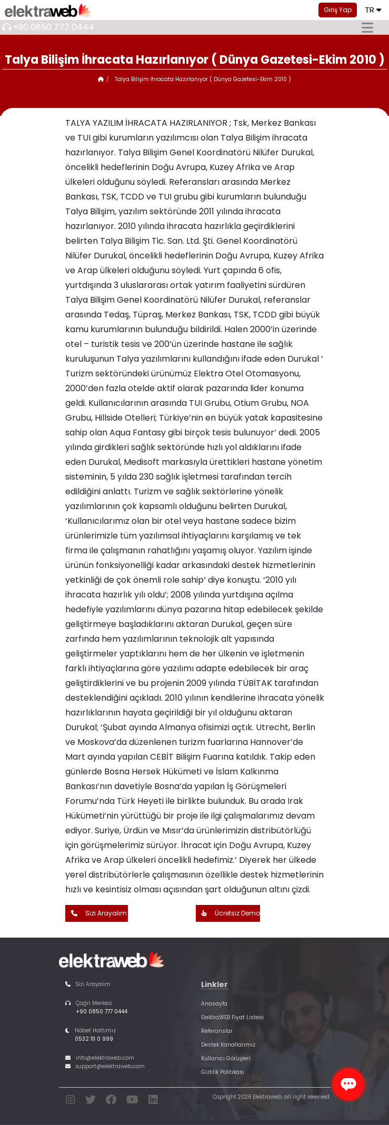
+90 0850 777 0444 (53, 27)
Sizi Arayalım (96, 913)
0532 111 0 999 (94, 1039)
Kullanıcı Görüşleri (226, 1058)
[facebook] (111, 1102)
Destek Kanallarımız (228, 1045)
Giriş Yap (338, 9)
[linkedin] (153, 1102)
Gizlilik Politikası (222, 1072)
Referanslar (217, 1031)
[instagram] (70, 1102)
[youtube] (132, 1102)
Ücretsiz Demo (228, 913)
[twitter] (90, 1102)
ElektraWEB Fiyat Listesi (232, 1017)
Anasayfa (214, 1004)
